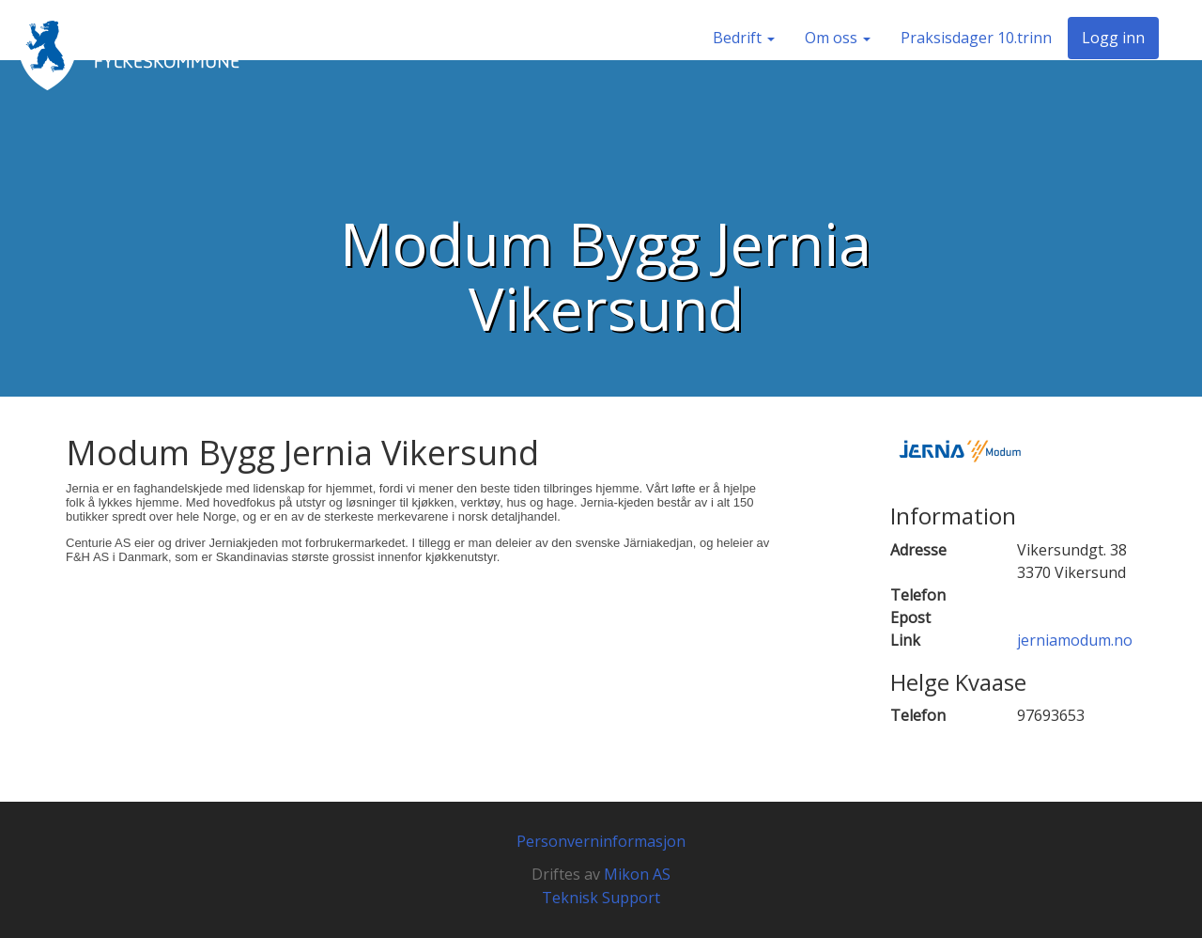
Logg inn (1113, 37)
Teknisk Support (601, 897)
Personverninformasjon (601, 841)
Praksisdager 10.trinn (976, 37)
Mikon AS (637, 874)
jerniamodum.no (1075, 640)
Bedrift (744, 37)
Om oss (838, 37)
